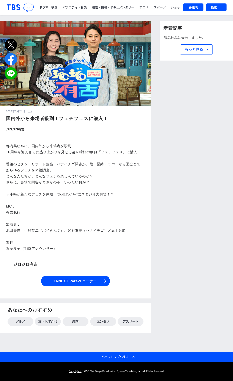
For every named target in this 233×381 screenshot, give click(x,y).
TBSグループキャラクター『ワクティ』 (28, 7)
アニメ (143, 7)
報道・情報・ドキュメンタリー (113, 7)
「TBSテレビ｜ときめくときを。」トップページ (13, 7)
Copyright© (75, 371)
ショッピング (180, 7)
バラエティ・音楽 (75, 7)
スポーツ (160, 7)
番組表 (193, 7)
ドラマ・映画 (48, 7)
